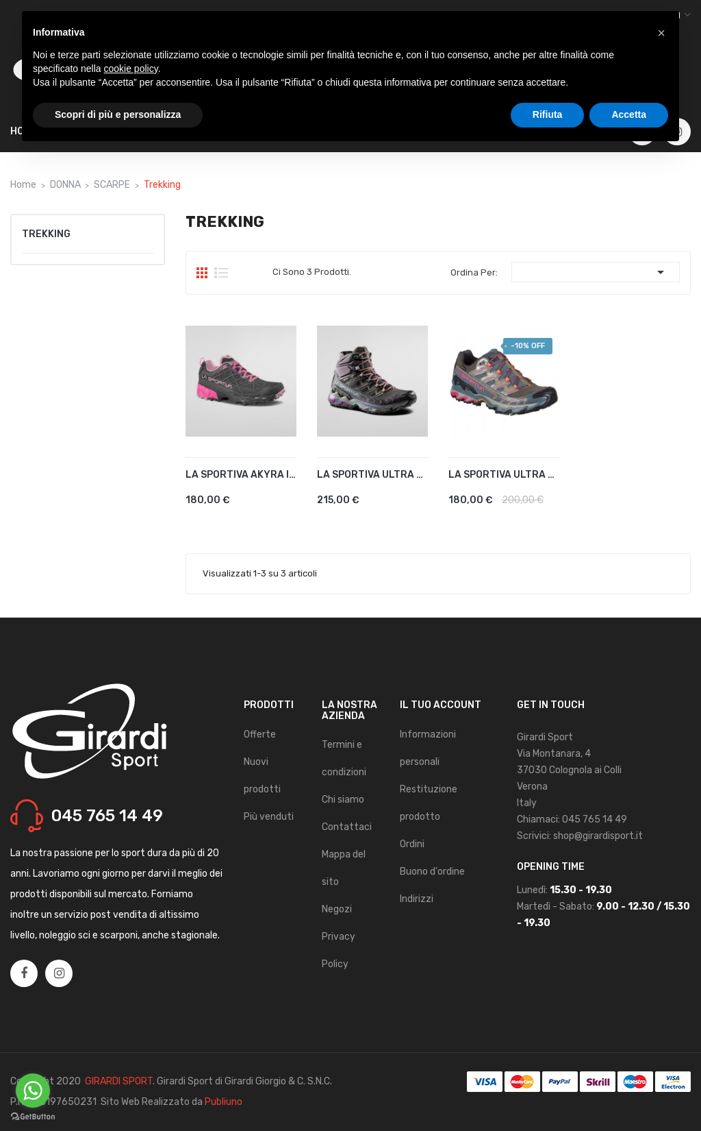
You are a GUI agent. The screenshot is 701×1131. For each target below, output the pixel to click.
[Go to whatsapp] (33, 1090)
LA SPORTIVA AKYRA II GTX (241, 475)
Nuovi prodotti (262, 775)
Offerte (260, 734)
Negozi (337, 909)
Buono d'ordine (432, 871)
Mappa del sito (344, 868)
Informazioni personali (428, 748)
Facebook (24, 974)
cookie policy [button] (131, 68)
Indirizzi (416, 899)
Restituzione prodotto (428, 803)
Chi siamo (343, 799)
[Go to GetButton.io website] (33, 1116)
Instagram (59, 974)
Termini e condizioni (344, 758)
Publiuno (223, 1102)
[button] (661, 33)
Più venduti (269, 817)
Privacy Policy (338, 950)
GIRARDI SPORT (119, 1081)
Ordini (412, 844)
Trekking (46, 234)
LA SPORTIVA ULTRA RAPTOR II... (372, 475)
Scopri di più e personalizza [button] (118, 114)
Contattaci (347, 827)
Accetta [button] (628, 114)
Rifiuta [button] (548, 114)
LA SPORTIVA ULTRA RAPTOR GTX (503, 475)
